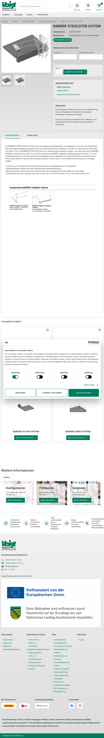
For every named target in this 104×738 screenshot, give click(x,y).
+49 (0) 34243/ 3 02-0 (13, 560)
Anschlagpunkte (60, 643)
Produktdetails (12, 138)
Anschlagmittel (60, 640)
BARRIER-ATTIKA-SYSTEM (26, 433)
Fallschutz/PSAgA (28, 23)
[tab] (12, 137)
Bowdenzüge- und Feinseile (61, 657)
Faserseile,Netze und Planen (61, 664)
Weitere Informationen (25, 440)
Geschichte (33, 646)
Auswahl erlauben (52, 393)
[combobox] (45, 7)
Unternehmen (34, 640)
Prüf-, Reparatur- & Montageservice (60, 690)
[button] (46, 50)
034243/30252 (62, 93)
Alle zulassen (83, 393)
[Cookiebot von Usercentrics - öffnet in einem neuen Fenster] (89, 342)
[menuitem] (6, 16)
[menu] (52, 16)
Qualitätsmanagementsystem (38, 649)
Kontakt (32, 669)
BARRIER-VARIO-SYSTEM (78, 433)
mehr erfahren (14, 500)
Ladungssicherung (61, 675)
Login (81, 640)
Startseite (4, 23)
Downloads (32, 138)
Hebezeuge (58, 679)
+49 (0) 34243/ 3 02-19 (14, 563)
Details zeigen (89, 385)
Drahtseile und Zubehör (63, 646)
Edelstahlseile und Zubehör (61, 651)
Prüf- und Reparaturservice (35, 657)
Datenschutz (8, 640)
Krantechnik (58, 682)
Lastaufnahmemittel (62, 685)
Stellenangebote (35, 653)
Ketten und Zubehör (61, 669)
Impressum (7, 643)
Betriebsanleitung (62, 42)
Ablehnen (20, 393)
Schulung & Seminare (37, 666)
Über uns (32, 643)
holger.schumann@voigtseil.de (68, 97)
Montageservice (35, 662)
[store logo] (9, 7)
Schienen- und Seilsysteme (48, 23)
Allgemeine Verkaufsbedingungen (11, 647)
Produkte (15, 23)
